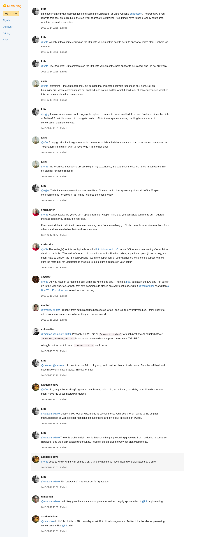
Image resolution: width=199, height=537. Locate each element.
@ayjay (51, 114)
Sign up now (11, 13)
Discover (7, 26)
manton (51, 305)
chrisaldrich (54, 209)
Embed (69, 28)
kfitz (49, 9)
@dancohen (54, 521)
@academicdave (56, 413)
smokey (51, 277)
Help (5, 39)
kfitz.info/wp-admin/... (114, 249)
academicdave (55, 384)
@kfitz (50, 42)
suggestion (142, 13)
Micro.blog (14, 6)
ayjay (50, 81)
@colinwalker (152, 286)
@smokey (52, 310)
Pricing (6, 33)
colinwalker (54, 329)
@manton (52, 334)
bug (134, 281)
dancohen (53, 496)
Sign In (7, 20)
